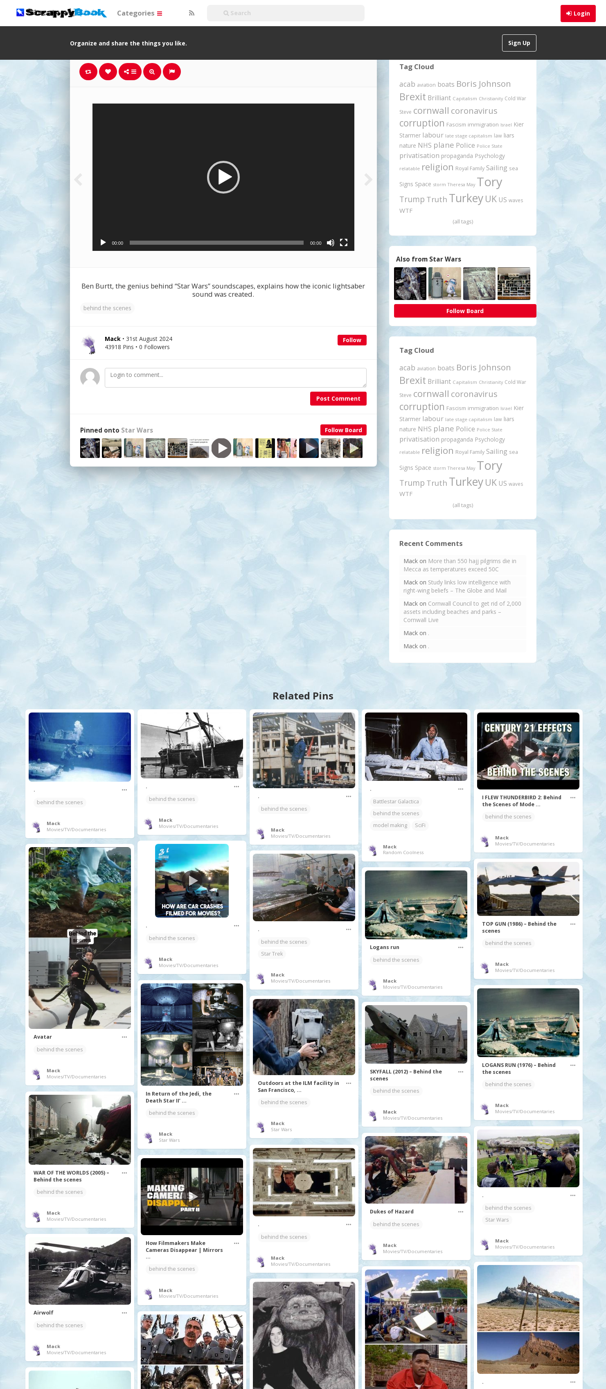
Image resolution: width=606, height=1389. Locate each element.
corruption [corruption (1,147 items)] (422, 123)
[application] (223, 177)
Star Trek (272, 953)
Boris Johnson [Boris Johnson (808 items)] (483, 83)
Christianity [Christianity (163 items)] (491, 98)
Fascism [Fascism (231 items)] (456, 124)
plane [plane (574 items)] (443, 145)
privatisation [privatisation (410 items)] (419, 155)
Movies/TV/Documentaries (76, 829)
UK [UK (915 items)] (491, 199)
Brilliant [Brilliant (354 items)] (439, 97)
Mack (53, 823)
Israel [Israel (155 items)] (506, 125)
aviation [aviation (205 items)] (426, 84)
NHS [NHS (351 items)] (425, 145)
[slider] (217, 243)
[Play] (103, 243)
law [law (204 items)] (498, 135)
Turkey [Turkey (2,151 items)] (466, 198)
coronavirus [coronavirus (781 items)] (474, 110)
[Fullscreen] (344, 243)
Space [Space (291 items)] (423, 184)
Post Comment (338, 398)
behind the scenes (107, 308)
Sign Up (519, 43)
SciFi (420, 825)
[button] (223, 177)
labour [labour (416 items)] (433, 135)
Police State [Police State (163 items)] (489, 146)
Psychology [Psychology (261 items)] (490, 156)
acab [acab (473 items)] (407, 84)
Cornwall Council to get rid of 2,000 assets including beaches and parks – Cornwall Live (462, 612)
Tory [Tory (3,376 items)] (489, 182)
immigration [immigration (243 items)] (483, 124)
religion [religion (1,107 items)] (437, 166)
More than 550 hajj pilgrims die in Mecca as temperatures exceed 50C (459, 565)
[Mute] (331, 243)
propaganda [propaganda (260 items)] (457, 156)
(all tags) (463, 221)
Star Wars (137, 430)
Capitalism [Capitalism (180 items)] (465, 98)
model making (390, 825)
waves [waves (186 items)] (516, 200)
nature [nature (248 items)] (407, 145)
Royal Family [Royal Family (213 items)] (469, 168)
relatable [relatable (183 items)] (409, 168)
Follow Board (343, 430)
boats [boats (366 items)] (446, 84)
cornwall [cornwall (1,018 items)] (431, 110)
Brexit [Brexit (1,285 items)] (412, 96)
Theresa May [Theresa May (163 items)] (461, 184)
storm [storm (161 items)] (439, 184)
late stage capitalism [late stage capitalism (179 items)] (468, 136)
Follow (352, 340)
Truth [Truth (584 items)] (436, 199)
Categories (139, 13)
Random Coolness (403, 852)
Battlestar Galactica (396, 801)
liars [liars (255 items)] (509, 135)
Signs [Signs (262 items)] (406, 184)
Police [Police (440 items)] (465, 145)
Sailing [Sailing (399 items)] (496, 167)
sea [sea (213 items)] (513, 168)
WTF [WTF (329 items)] (405, 210)
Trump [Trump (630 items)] (412, 199)
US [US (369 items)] (502, 199)
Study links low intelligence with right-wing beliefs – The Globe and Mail (457, 586)
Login (582, 13)
